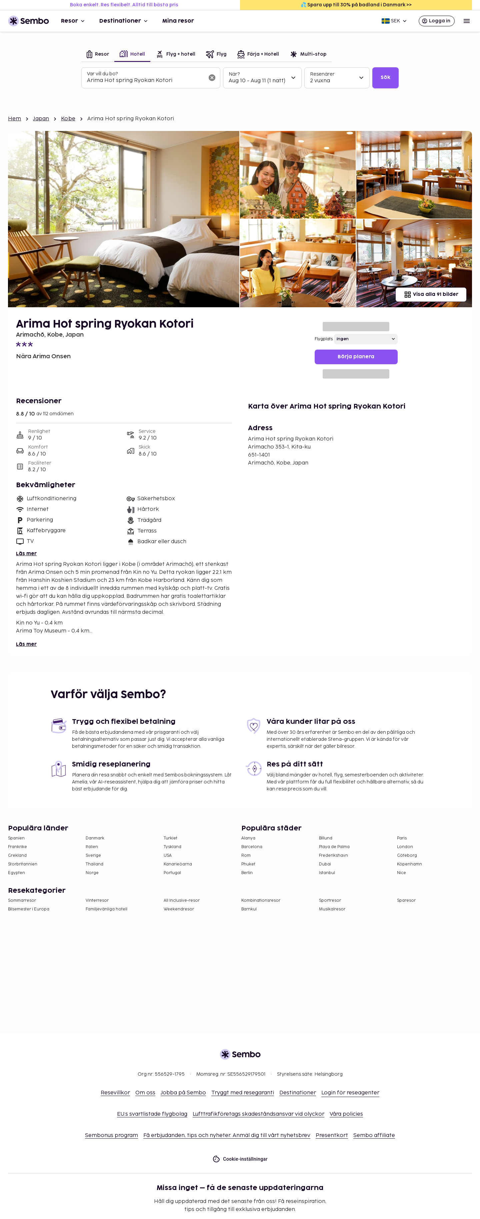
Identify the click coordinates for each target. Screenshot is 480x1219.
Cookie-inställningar (240, 1159)
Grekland (17, 855)
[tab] (97, 55)
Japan (41, 119)
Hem (14, 119)
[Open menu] (466, 21)
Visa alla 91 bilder (431, 295)
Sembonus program (111, 1135)
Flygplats (324, 339)
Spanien (16, 838)
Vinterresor (97, 900)
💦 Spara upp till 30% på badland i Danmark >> (356, 5)
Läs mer (26, 554)
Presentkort (332, 1135)
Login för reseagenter (350, 1093)
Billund (325, 838)
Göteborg (407, 855)
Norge (92, 872)
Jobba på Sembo (183, 1093)
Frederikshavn (333, 855)
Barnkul (249, 909)
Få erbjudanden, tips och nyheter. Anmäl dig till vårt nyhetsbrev (226, 1135)
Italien (92, 846)
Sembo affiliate (374, 1135)
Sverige (93, 855)
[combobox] (145, 80)
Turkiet (170, 838)
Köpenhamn (409, 864)
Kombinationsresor (260, 900)
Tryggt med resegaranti (242, 1093)
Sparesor (406, 900)
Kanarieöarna (178, 864)
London (405, 846)
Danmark (95, 838)
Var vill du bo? (102, 74)
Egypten (16, 872)
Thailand (94, 864)
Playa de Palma (334, 846)
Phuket (248, 864)
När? (234, 74)
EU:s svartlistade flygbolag (152, 1114)
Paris (402, 838)
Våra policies (346, 1114)
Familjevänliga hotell (106, 909)
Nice (401, 872)
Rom (246, 855)
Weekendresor (179, 909)
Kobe (68, 119)
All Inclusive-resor (182, 900)
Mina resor (178, 21)
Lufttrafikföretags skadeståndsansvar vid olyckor (258, 1114)
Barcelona (251, 846)
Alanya (248, 838)
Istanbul (327, 872)
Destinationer (124, 21)
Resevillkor (115, 1093)
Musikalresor (332, 909)
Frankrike (17, 846)
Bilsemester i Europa (28, 909)
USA (168, 855)
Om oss (145, 1093)
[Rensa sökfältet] (212, 78)
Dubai (325, 864)
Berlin (247, 872)
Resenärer (322, 74)
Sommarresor (22, 900)
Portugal (172, 872)
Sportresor (330, 900)
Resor (73, 21)
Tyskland (172, 846)
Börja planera (356, 357)
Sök (385, 77)
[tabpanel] (240, 78)
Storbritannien (22, 864)
